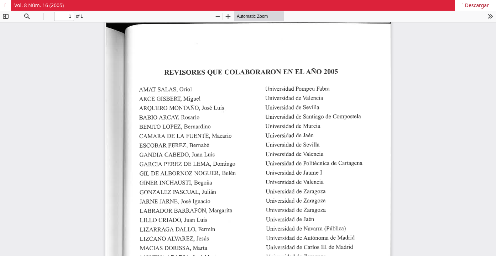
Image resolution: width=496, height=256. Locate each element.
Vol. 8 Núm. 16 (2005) (39, 5)
